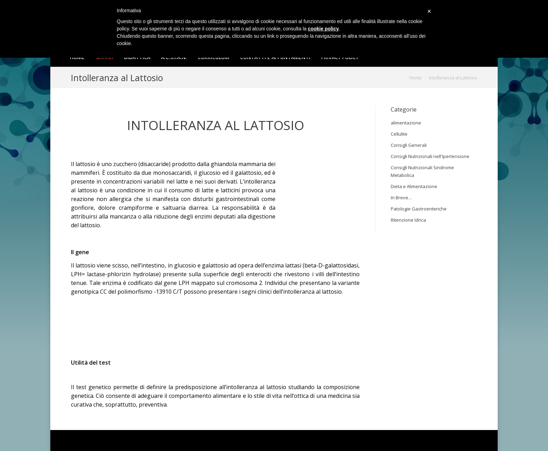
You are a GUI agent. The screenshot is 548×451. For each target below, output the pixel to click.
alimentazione (406, 123)
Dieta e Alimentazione (414, 186)
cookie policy (323, 28)
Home (415, 77)
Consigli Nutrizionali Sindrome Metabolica (422, 171)
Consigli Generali (409, 145)
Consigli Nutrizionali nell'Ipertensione (430, 156)
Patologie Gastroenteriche (419, 209)
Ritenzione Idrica (408, 220)
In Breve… (401, 197)
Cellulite (399, 134)
